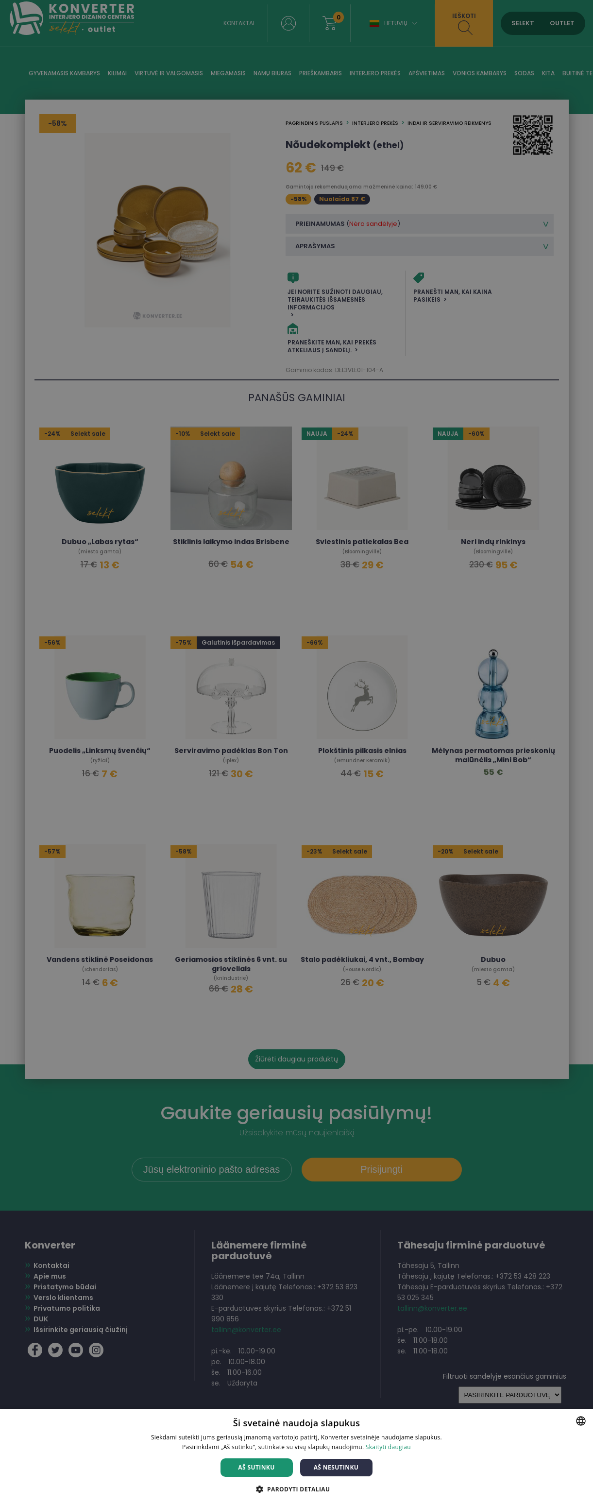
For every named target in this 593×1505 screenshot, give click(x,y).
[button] (296, 1488)
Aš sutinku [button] (256, 1467)
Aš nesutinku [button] (336, 1467)
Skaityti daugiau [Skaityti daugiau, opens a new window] (388, 1447)
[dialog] (296, 752)
